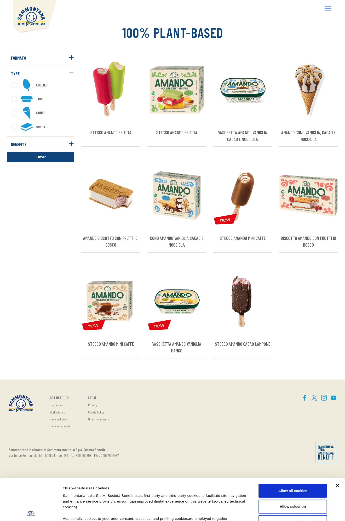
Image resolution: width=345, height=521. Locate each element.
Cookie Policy (96, 412)
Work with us (57, 412)
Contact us (56, 405)
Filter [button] (40, 157)
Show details (251, 512)
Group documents (98, 419)
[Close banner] (337, 442)
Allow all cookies (292, 448)
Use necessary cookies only (293, 479)
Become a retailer (60, 426)
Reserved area (58, 419)
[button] (328, 9)
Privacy (92, 405)
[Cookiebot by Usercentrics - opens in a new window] (31, 511)
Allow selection (293, 463)
